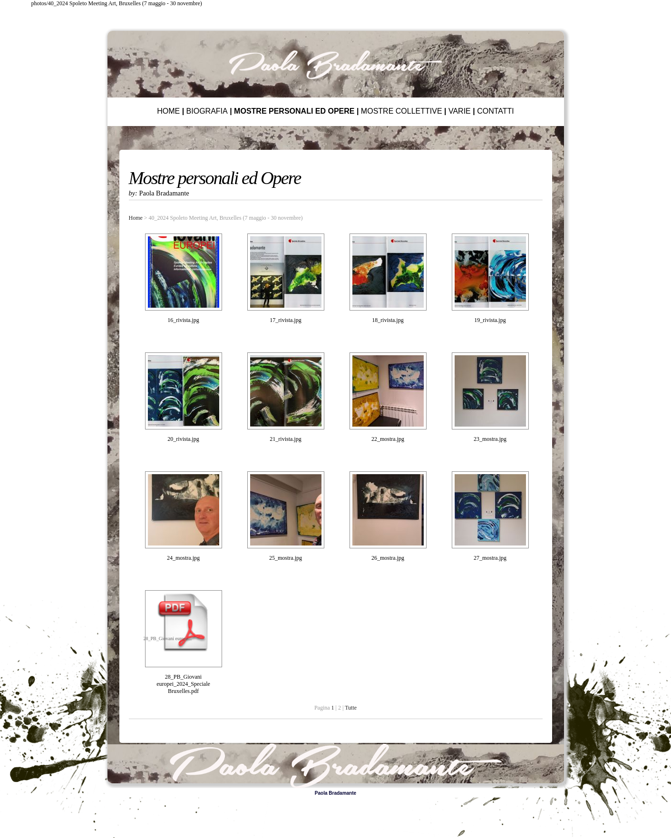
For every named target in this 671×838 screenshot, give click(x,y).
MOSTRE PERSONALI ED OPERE (294, 111)
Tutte (351, 707)
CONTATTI (495, 111)
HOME (168, 111)
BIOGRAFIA (207, 111)
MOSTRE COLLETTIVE (401, 111)
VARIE (459, 111)
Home (136, 217)
